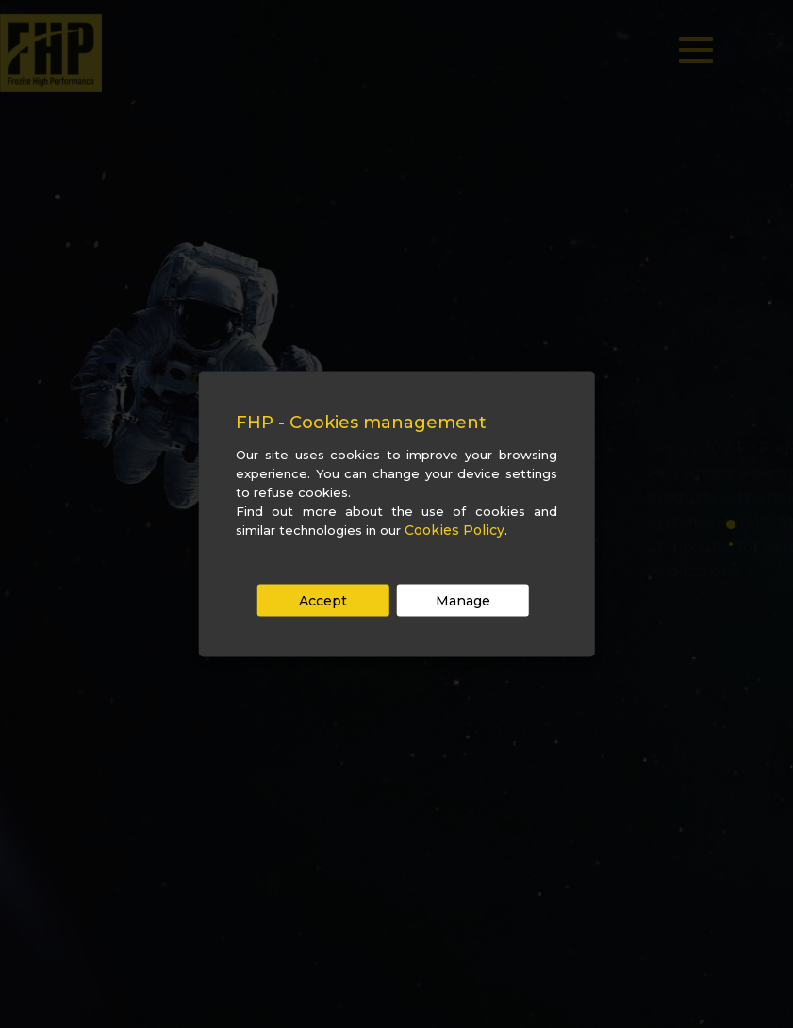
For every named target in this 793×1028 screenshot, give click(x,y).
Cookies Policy (454, 530)
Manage (463, 600)
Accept (323, 600)
